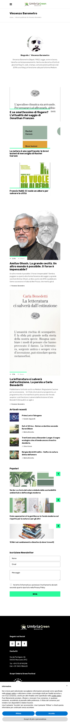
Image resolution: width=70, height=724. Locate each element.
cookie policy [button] (56, 696)
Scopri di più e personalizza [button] (35, 719)
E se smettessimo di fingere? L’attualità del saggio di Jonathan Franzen (29, 115)
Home (11, 17)
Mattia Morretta (29, 432)
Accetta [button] (52, 713)
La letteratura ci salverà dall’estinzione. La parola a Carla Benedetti (31, 382)
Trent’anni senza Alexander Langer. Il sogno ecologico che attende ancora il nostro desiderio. (41, 440)
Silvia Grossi (28, 446)
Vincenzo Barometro (18, 286)
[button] (67, 686)
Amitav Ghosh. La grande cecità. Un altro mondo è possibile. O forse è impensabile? (33, 266)
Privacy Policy (39, 588)
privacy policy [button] (11, 693)
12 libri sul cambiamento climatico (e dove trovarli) (32, 542)
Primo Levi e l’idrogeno (32, 416)
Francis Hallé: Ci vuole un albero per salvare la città (29, 192)
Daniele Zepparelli (29, 419)
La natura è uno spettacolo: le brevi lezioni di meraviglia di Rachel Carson (29, 153)
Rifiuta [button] (18, 713)
